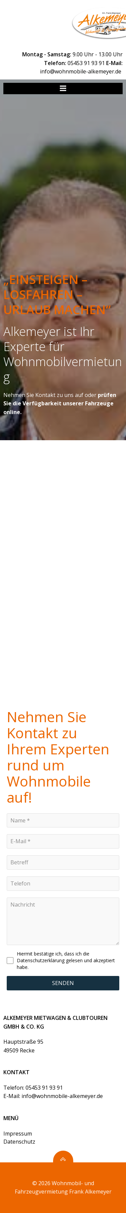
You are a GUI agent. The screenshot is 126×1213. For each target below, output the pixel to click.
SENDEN (63, 983)
